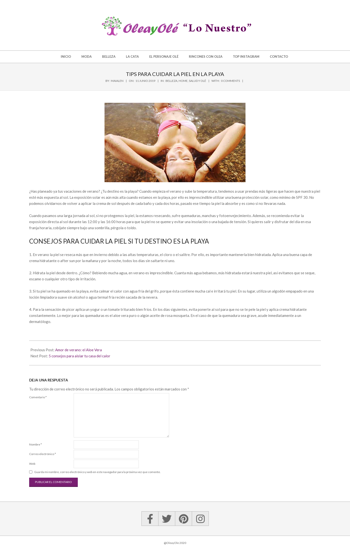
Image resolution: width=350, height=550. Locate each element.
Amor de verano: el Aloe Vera (78, 350)
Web (32, 463)
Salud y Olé (197, 81)
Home (183, 81)
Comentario (38, 397)
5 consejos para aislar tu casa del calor (79, 356)
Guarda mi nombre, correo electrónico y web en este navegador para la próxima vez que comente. (97, 472)
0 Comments (230, 81)
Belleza (171, 81)
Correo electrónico (42, 454)
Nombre (35, 444)
